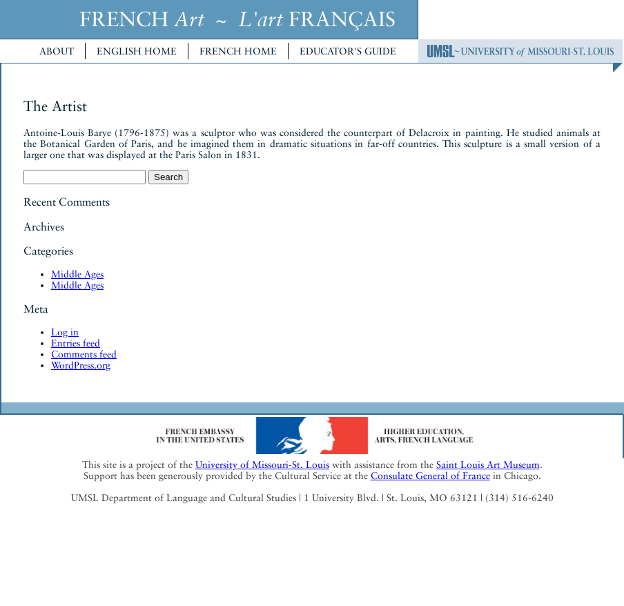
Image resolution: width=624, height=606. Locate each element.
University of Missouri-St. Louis (262, 464)
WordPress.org (80, 365)
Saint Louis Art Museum (488, 464)
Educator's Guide (348, 51)
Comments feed (84, 354)
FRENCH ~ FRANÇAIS (237, 19)
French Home (238, 51)
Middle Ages (77, 274)
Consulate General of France (430, 475)
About (56, 51)
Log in (65, 332)
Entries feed (75, 343)
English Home (137, 51)
